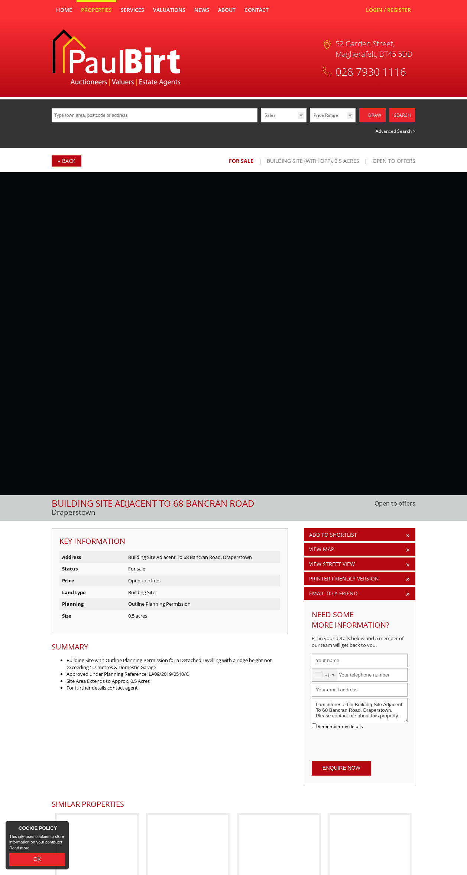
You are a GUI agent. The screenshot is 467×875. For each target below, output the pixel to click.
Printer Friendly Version (343, 578)
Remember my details (340, 726)
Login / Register (388, 9)
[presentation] (360, 745)
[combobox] (324, 674)
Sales (270, 115)
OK (37, 859)
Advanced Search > (395, 131)
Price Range (326, 115)
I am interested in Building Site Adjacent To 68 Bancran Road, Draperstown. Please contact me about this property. (360, 710)
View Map (321, 549)
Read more (19, 848)
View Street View (332, 564)
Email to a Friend (333, 593)
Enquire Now (341, 768)
